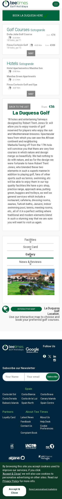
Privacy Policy (10, 481)
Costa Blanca (28, 394)
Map (31, 53)
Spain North (27, 403)
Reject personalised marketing (43, 489)
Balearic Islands (10, 403)
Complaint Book (29, 432)
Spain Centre (47, 403)
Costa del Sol (9, 394)
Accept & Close (14, 491)
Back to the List (19, 106)
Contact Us (26, 426)
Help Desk (45, 421)
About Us (45, 417)
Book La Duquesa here (31, 15)
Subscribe (52, 376)
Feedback (26, 421)
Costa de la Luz (29, 398)
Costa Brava (47, 394)
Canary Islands (48, 398)
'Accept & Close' (11, 473)
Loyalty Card (8, 417)
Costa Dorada (9, 398)
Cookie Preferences (46, 427)
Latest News (27, 417)
